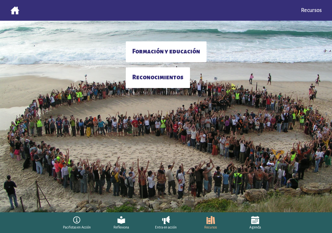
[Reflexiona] (121, 223)
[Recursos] (210, 223)
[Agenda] (255, 223)
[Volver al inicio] (14, 10)
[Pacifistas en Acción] (77, 223)
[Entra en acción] (166, 223)
